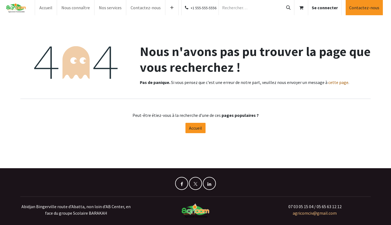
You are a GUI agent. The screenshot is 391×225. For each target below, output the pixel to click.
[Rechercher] (288, 7)
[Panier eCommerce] (301, 7)
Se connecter (325, 7)
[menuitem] (46, 7)
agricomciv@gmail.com (315, 213)
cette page (338, 82)
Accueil (195, 128)
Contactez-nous (364, 7)
